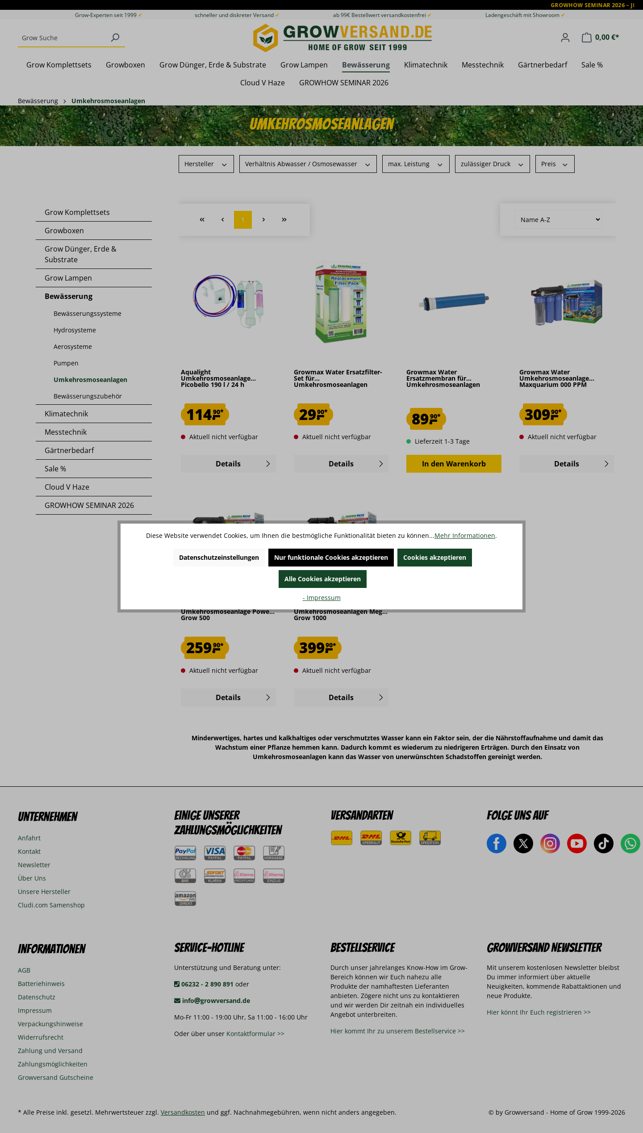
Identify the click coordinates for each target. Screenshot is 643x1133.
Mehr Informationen (464, 535)
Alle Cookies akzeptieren (322, 579)
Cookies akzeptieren (434, 557)
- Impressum (322, 597)
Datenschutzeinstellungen (219, 557)
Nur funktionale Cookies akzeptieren (331, 557)
